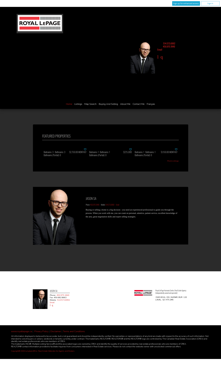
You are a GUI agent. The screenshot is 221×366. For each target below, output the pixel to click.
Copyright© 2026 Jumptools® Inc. (24, 351)
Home (69, 104)
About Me (125, 104)
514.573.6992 (169, 43)
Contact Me (139, 104)
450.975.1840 (169, 46)
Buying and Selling (108, 104)
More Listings (173, 161)
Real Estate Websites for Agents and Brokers (56, 351)
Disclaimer (55, 331)
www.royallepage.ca (21, 331)
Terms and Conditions (74, 331)
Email (159, 49)
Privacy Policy (41, 331)
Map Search (90, 104)
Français (151, 104)
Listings (78, 104)
